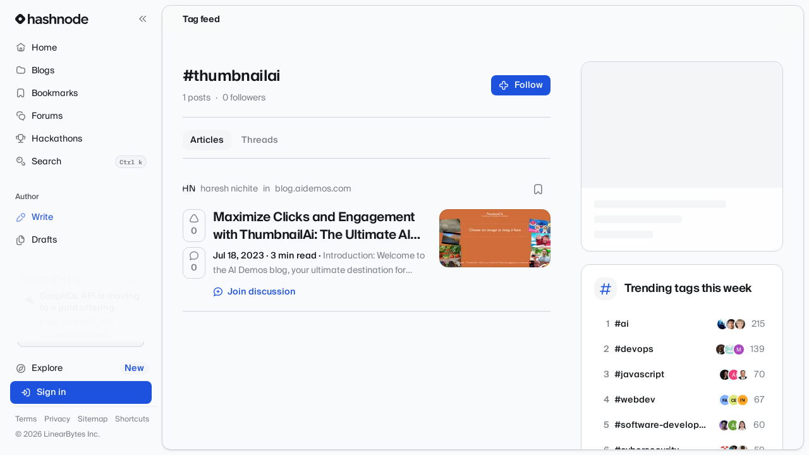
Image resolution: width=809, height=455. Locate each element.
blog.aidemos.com (313, 189)
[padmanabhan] (742, 374)
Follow (521, 85)
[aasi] (733, 425)
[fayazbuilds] (725, 400)
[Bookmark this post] (537, 189)
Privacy (57, 420)
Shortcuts (132, 420)
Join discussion (254, 292)
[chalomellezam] (733, 400)
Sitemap (92, 420)
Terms (26, 420)
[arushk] (724, 425)
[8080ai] (739, 349)
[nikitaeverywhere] (725, 374)
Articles (207, 140)
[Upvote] (194, 225)
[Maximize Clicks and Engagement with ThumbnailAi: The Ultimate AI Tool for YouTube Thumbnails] (494, 238)
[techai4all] (731, 324)
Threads (259, 140)
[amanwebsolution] (742, 400)
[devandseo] (742, 425)
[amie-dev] (733, 374)
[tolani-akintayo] (721, 349)
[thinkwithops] (730, 349)
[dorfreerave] (722, 324)
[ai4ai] (740, 324)
